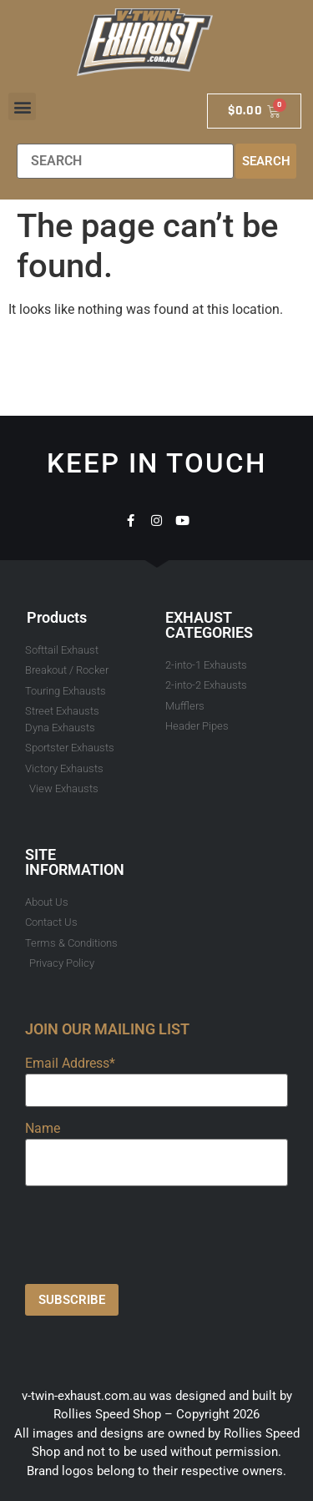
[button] (22, 106)
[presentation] (152, 1231)
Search (266, 161)
